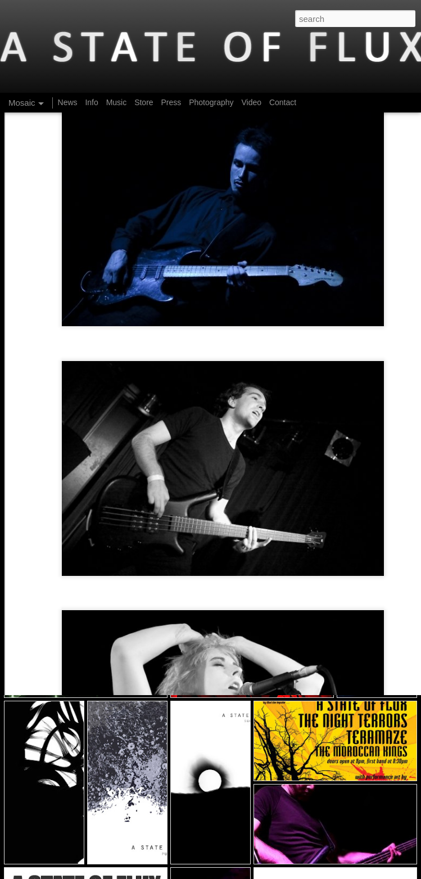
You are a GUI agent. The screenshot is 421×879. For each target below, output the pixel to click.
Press (171, 102)
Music (116, 102)
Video (251, 102)
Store (143, 102)
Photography (211, 102)
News (68, 102)
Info (91, 102)
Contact (282, 102)
